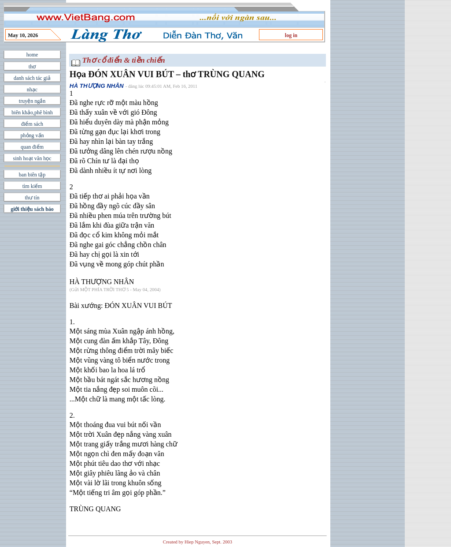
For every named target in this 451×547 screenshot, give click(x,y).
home (32, 55)
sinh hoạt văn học (32, 158)
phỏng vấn (32, 135)
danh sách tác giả (32, 78)
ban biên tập (32, 175)
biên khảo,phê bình (31, 112)
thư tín (32, 198)
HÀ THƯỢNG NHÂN (97, 85)
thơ (32, 67)
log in (291, 35)
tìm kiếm (32, 186)
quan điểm (32, 147)
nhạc (32, 89)
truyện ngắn (32, 101)
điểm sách (32, 124)
